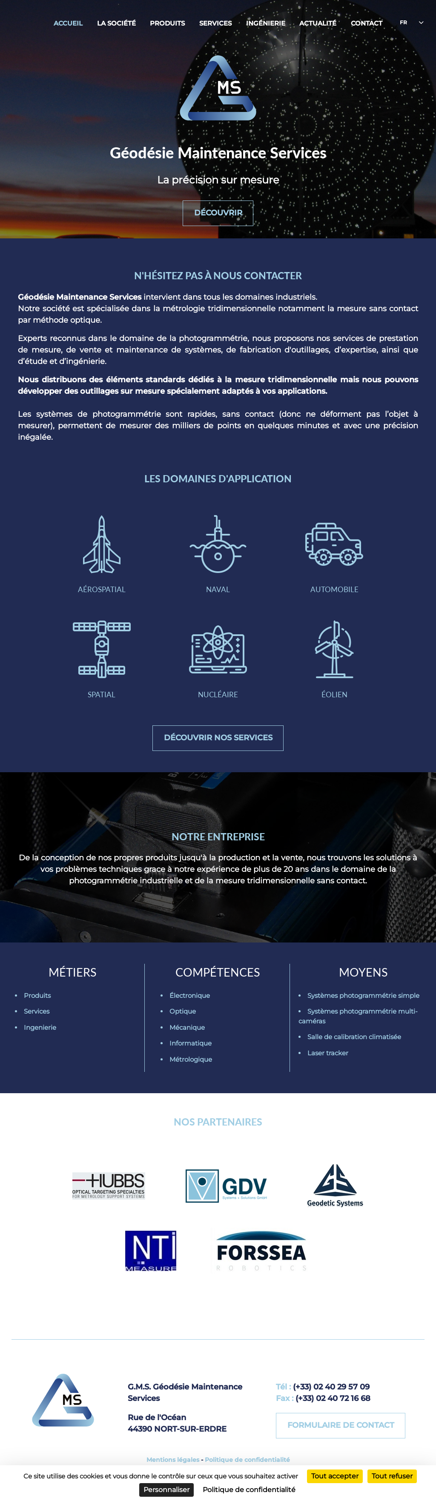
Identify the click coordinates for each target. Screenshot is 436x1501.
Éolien (334, 660)
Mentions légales (172, 1460)
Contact (366, 23)
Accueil (68, 23)
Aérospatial (102, 555)
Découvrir (218, 213)
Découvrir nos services (218, 737)
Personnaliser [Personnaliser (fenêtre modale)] (166, 1490)
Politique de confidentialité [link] (249, 1490)
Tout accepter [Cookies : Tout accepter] (335, 1476)
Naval (218, 555)
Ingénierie (265, 23)
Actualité (317, 23)
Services (215, 23)
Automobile (334, 555)
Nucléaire (218, 660)
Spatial (102, 660)
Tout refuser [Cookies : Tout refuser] (392, 1476)
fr (403, 22)
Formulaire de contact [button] (340, 1425)
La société (116, 23)
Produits (167, 23)
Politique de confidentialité (247, 1460)
